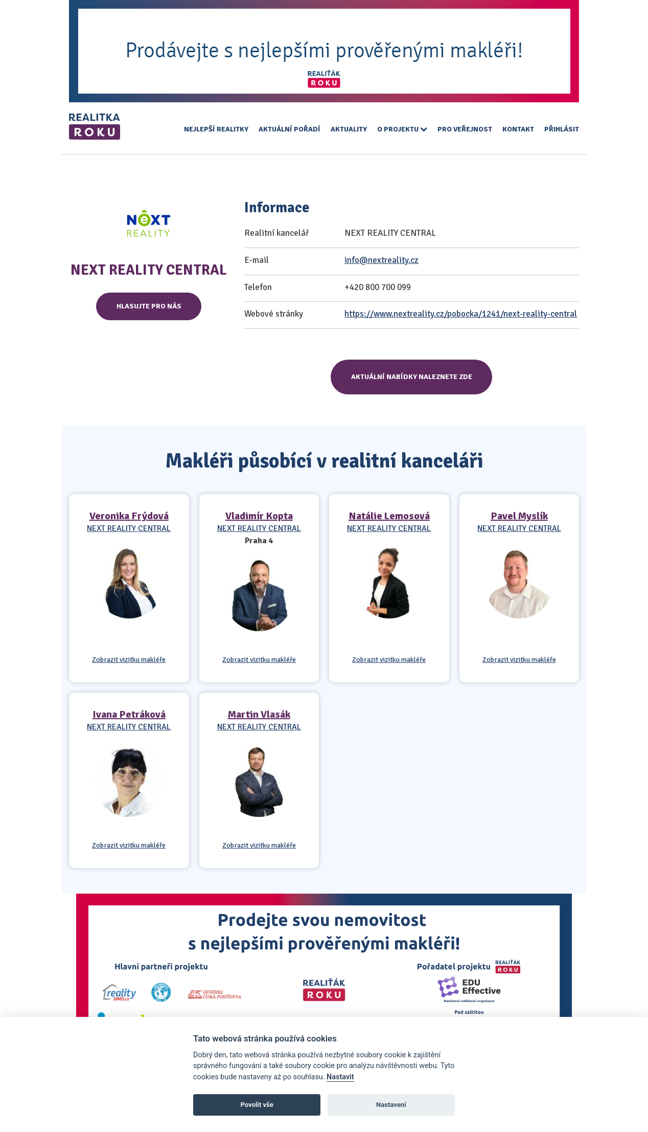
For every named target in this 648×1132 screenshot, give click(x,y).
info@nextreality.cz (381, 260)
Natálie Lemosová (389, 515)
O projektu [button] (402, 129)
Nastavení (391, 1104)
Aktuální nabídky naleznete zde (411, 376)
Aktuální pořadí (289, 129)
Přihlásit (561, 129)
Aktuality (349, 129)
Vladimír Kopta (259, 515)
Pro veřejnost (464, 129)
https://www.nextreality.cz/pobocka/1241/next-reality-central (460, 313)
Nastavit (340, 1077)
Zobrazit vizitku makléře (129, 659)
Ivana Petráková (129, 714)
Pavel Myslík (519, 515)
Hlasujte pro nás (149, 306)
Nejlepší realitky (216, 129)
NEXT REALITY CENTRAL (129, 528)
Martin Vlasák (259, 714)
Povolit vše (257, 1104)
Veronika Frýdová (129, 515)
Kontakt (518, 129)
